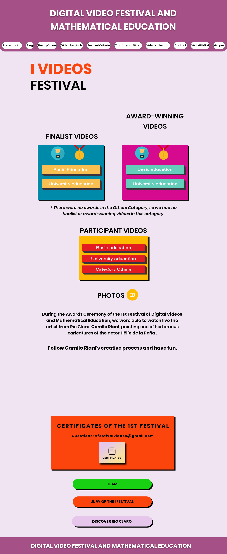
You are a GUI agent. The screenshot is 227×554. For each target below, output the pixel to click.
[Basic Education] (71, 169)
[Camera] (132, 295)
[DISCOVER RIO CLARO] (112, 521)
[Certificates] (112, 452)
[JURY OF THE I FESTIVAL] (112, 501)
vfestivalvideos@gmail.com (124, 436)
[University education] (71, 183)
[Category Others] (113, 269)
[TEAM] (112, 484)
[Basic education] (155, 169)
